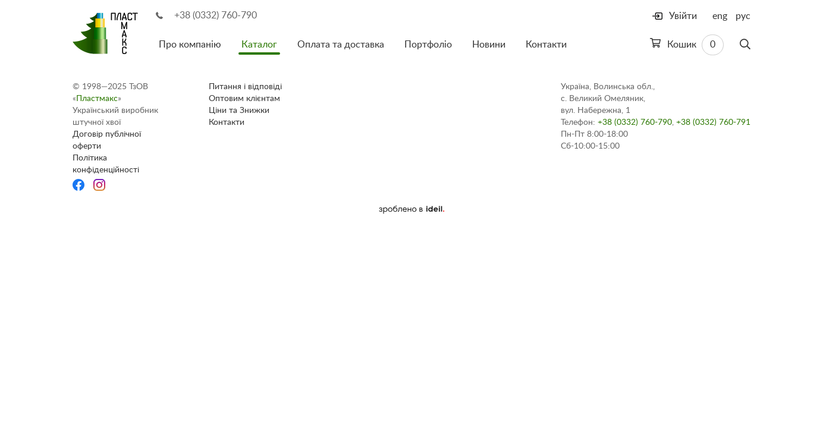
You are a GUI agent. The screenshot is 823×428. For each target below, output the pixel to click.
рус (743, 16)
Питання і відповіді (245, 87)
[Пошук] (745, 44)
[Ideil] (411, 209)
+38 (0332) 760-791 (713, 122)
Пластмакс (97, 99)
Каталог (259, 44)
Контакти (546, 44)
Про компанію (190, 44)
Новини (488, 44)
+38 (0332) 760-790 (215, 15)
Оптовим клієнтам (244, 99)
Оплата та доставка (340, 44)
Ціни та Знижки (239, 110)
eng (719, 16)
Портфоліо (428, 44)
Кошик (687, 44)
